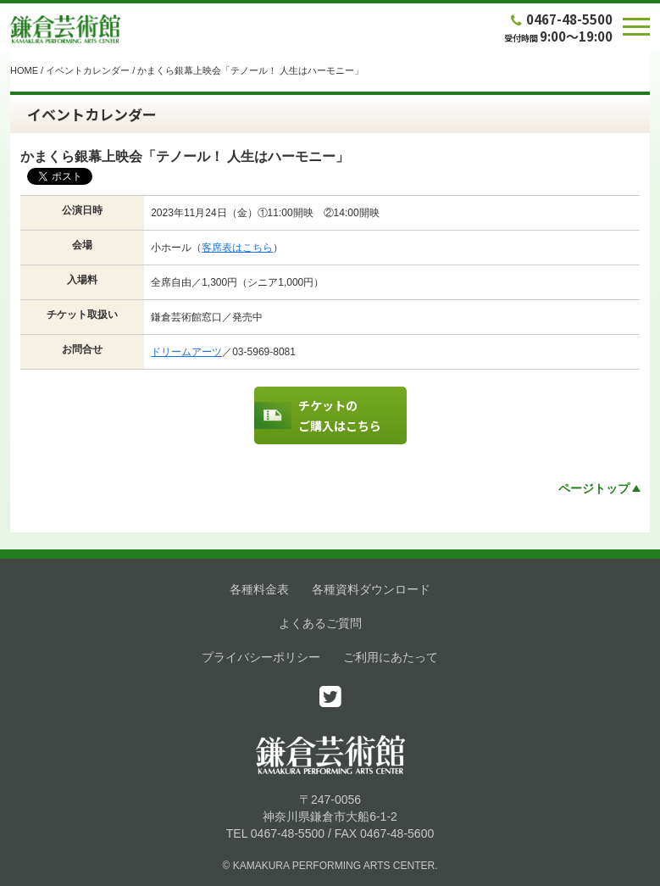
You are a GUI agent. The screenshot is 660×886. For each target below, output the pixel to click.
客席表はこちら (237, 248)
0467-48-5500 (560, 19)
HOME (24, 70)
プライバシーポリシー (261, 657)
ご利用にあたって (390, 657)
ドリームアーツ (186, 352)
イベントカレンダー (88, 70)
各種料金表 (259, 589)
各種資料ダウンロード (371, 589)
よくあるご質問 (320, 623)
